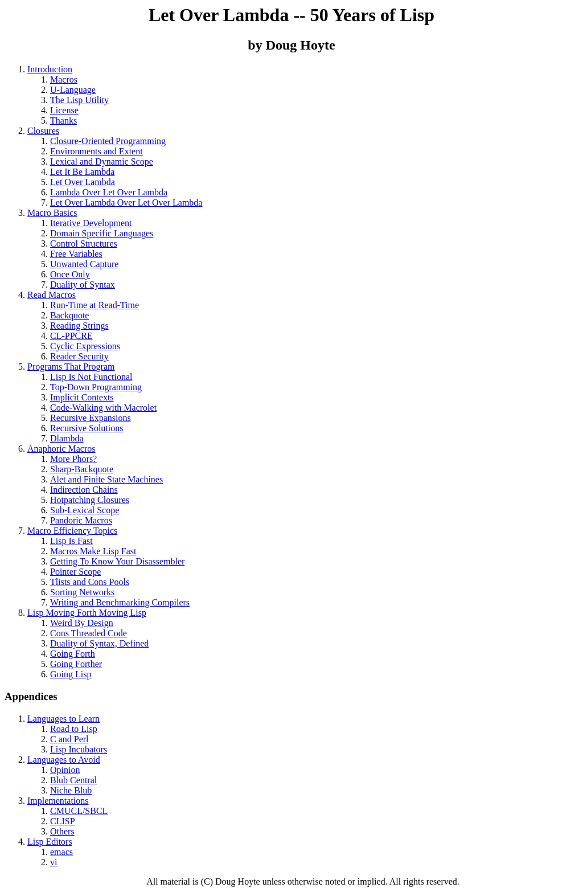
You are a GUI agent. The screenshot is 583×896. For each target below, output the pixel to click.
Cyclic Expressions (85, 346)
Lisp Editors (49, 841)
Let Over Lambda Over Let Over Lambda (126, 202)
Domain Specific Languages (101, 233)
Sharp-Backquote (81, 469)
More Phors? (73, 459)
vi (53, 862)
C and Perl (69, 739)
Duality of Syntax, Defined (99, 643)
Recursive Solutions (86, 428)
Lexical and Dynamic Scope (101, 161)
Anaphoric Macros (61, 448)
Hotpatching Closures (89, 500)
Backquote (69, 315)
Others (62, 831)
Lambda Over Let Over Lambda (108, 192)
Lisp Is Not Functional (91, 377)
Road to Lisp (73, 729)
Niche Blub (71, 790)
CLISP (62, 821)
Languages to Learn (63, 718)
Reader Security (79, 356)
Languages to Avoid (63, 759)
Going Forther (76, 664)
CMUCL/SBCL (79, 811)
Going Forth (72, 653)
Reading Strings (79, 325)
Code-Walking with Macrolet (103, 407)
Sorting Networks (82, 592)
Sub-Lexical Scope (84, 510)
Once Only (70, 274)
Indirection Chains (84, 489)
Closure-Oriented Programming (108, 141)
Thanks (63, 120)
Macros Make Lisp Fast (93, 551)
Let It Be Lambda (82, 172)
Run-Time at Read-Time (94, 305)
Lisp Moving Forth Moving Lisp (86, 612)
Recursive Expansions (90, 418)
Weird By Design (81, 623)
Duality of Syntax (82, 284)
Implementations (58, 800)
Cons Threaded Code (88, 633)
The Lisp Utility (79, 100)
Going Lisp (70, 674)
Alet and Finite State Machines (106, 479)
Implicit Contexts (82, 397)
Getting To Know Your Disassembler (117, 561)
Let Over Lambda (82, 182)
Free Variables (76, 254)
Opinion (65, 770)
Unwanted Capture (84, 264)
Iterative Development (91, 223)
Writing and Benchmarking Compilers (120, 602)
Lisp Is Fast (71, 541)
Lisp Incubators (78, 749)
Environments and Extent (96, 151)
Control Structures (83, 243)
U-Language (73, 90)
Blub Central (73, 780)
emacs (61, 852)
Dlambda (67, 438)
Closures (43, 131)
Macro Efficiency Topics (72, 530)
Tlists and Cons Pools (89, 582)
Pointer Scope (75, 571)
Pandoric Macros (81, 520)
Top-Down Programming (96, 387)
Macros (63, 79)
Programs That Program (70, 366)
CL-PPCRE (71, 336)
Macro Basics (52, 213)
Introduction (49, 69)
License (64, 110)
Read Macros (51, 295)
